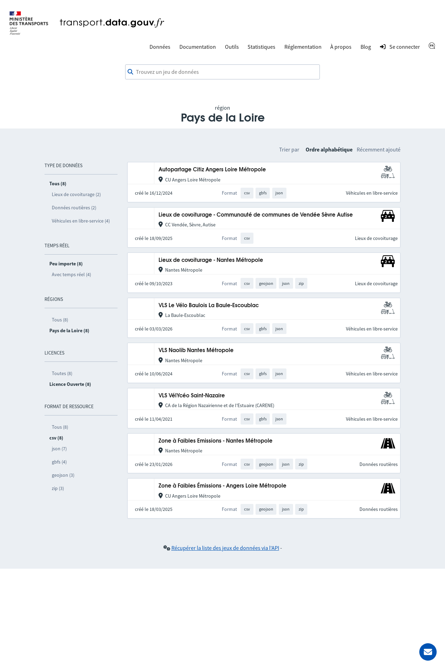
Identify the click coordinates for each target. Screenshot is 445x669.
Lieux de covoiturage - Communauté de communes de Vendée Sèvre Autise (256, 215)
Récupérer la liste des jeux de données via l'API (225, 547)
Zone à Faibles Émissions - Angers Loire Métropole (222, 486)
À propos (340, 46)
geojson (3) (63, 475)
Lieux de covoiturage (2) (76, 194)
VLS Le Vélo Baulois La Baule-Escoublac (209, 305)
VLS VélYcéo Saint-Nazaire (192, 395)
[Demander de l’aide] (428, 652)
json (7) (59, 448)
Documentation (197, 46)
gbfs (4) (59, 462)
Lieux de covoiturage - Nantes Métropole (211, 260)
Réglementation (303, 46)
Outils (232, 46)
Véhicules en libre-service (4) (81, 221)
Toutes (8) (62, 373)
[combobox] (222, 72)
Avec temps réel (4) (71, 274)
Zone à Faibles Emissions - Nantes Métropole (216, 441)
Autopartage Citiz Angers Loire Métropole (212, 169)
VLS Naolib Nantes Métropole (196, 350)
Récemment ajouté (378, 149)
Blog (366, 46)
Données (159, 46)
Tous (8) (60, 320)
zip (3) (58, 488)
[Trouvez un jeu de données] (222, 72)
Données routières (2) (74, 207)
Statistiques (261, 46)
